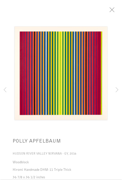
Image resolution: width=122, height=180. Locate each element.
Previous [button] (5, 90)
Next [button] (117, 90)
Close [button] (113, 11)
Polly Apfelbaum (37, 141)
